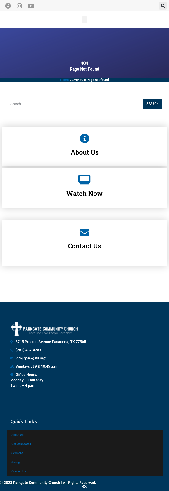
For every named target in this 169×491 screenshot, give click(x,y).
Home (64, 80)
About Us (17, 435)
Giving (15, 462)
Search (152, 104)
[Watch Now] (84, 162)
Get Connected (21, 444)
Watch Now (84, 176)
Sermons (17, 453)
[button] (163, 6)
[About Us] (84, 135)
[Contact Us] (84, 213)
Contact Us (84, 226)
